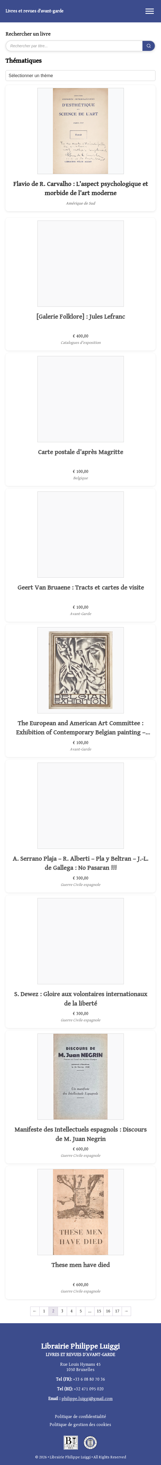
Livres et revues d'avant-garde (34, 11)
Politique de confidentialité (80, 1416)
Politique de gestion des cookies (80, 1424)
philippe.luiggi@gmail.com (87, 1398)
